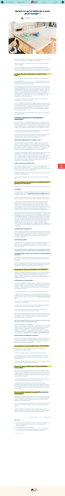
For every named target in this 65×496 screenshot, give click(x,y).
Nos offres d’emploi (15, 492)
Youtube (57, 483)
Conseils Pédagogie (33, 495)
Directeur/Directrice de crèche (55, 492)
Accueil (34, 2)
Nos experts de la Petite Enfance (12, 495)
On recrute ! (55, 2)
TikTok (60, 483)
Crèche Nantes (22, 491)
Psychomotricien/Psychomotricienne (27, 493)
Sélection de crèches (63, 2)
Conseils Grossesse (20, 495)
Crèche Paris (30, 489)
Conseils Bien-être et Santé (41, 495)
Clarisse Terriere (32, 18)
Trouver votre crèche (9, 2)
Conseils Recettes (56, 495)
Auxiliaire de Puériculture (29, 492)
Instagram (52, 483)
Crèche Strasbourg (27, 491)
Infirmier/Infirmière (40, 493)
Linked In (54, 483)
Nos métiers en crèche (21, 492)
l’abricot (31, 167)
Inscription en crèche (20, 489)
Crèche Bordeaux (43, 489)
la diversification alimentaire (30, 81)
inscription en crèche (21, 2)
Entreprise (44, 2)
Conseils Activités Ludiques (50, 495)
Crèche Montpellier (55, 489)
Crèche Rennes (33, 491)
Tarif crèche (26, 489)
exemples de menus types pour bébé (40, 324)
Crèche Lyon (38, 489)
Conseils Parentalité (27, 495)
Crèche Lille (34, 489)
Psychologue (35, 493)
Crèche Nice (38, 491)
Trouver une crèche (14, 489)
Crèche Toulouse (49, 489)
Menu (2, 2)
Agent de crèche (35, 492)
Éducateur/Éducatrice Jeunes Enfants (44, 492)
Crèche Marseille (42, 491)
